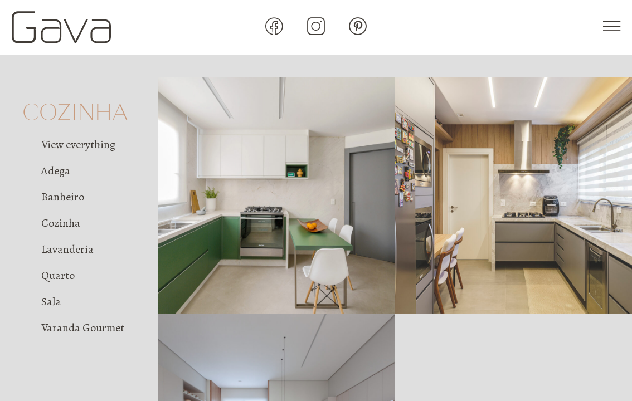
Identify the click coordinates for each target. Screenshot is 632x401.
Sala (51, 301)
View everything (78, 144)
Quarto (58, 275)
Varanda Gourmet (82, 327)
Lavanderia (67, 249)
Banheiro (62, 196)
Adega (55, 170)
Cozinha (60, 223)
